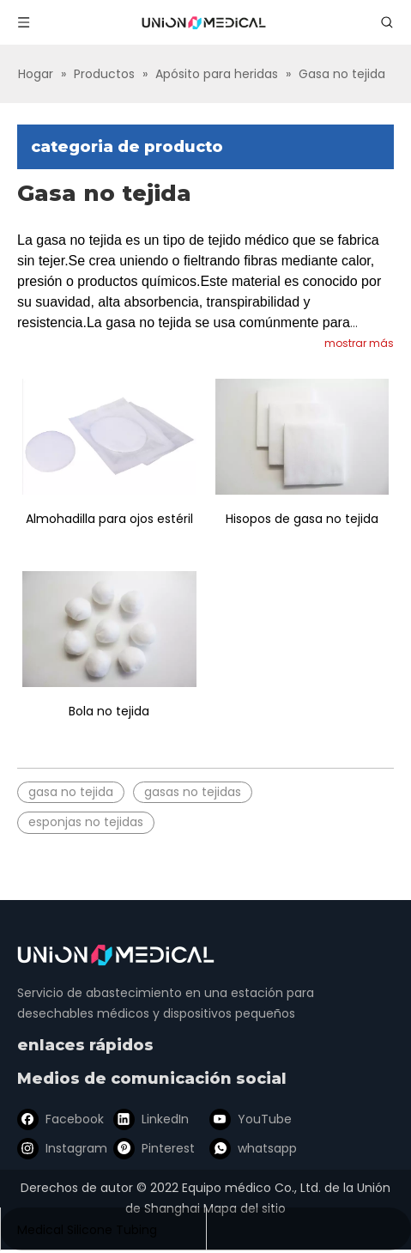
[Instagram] (58, 1148)
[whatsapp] (240, 1148)
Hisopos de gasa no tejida (302, 518)
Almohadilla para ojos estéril (109, 518)
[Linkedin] (149, 1119)
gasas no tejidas (192, 791)
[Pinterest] (149, 1148)
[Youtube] (240, 1119)
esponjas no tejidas (85, 821)
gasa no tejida (70, 791)
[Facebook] (58, 1119)
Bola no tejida (109, 711)
